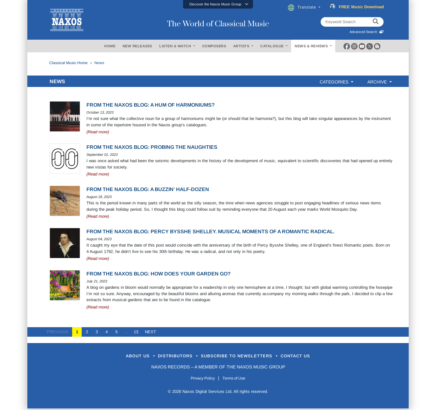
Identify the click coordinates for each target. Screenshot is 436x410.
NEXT (148, 331)
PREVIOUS (59, 331)
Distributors (165, 357)
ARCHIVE (377, 81)
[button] (218, 4)
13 (136, 331)
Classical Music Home (68, 63)
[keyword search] (376, 22)
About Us (117, 357)
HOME (109, 46)
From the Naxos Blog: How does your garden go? (158, 273)
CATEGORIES (335, 81)
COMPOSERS (214, 46)
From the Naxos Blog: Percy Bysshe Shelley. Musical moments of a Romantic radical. (210, 231)
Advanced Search (367, 32)
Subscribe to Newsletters (242, 357)
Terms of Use (237, 379)
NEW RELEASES (137, 46)
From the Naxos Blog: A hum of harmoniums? (150, 105)
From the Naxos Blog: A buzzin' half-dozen (147, 189)
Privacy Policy (200, 379)
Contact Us (316, 357)
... (126, 331)
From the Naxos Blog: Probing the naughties (151, 147)
